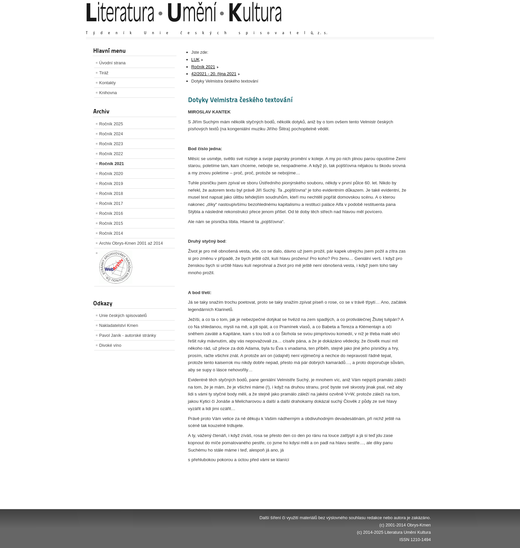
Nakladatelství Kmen (118, 325)
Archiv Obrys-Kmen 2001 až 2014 (131, 243)
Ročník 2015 (111, 223)
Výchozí (391, 26)
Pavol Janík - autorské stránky (127, 335)
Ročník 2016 (111, 213)
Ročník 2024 (111, 133)
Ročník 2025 (111, 123)
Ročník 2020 (111, 173)
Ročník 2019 (111, 183)
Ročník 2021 (111, 163)
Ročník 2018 (111, 193)
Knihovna (108, 92)
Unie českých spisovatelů (123, 315)
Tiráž (103, 72)
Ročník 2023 (111, 143)
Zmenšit (411, 26)
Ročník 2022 (111, 153)
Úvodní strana (112, 62)
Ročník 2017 (111, 203)
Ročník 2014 (111, 233)
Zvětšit (372, 26)
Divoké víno (110, 345)
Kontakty (107, 82)
